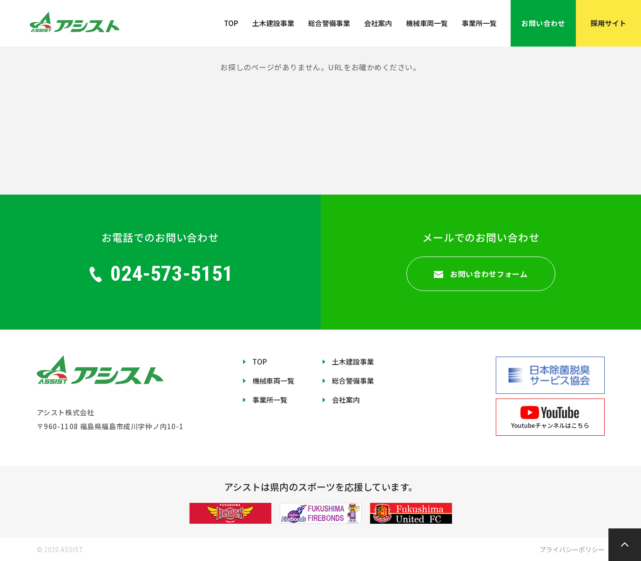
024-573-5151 (160, 273)
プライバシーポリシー (572, 549)
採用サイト (608, 23)
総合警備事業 (329, 23)
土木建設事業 (273, 23)
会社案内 (378, 23)
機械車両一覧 (427, 23)
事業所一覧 (479, 23)
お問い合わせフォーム (480, 273)
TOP (231, 23)
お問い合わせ (543, 23)
